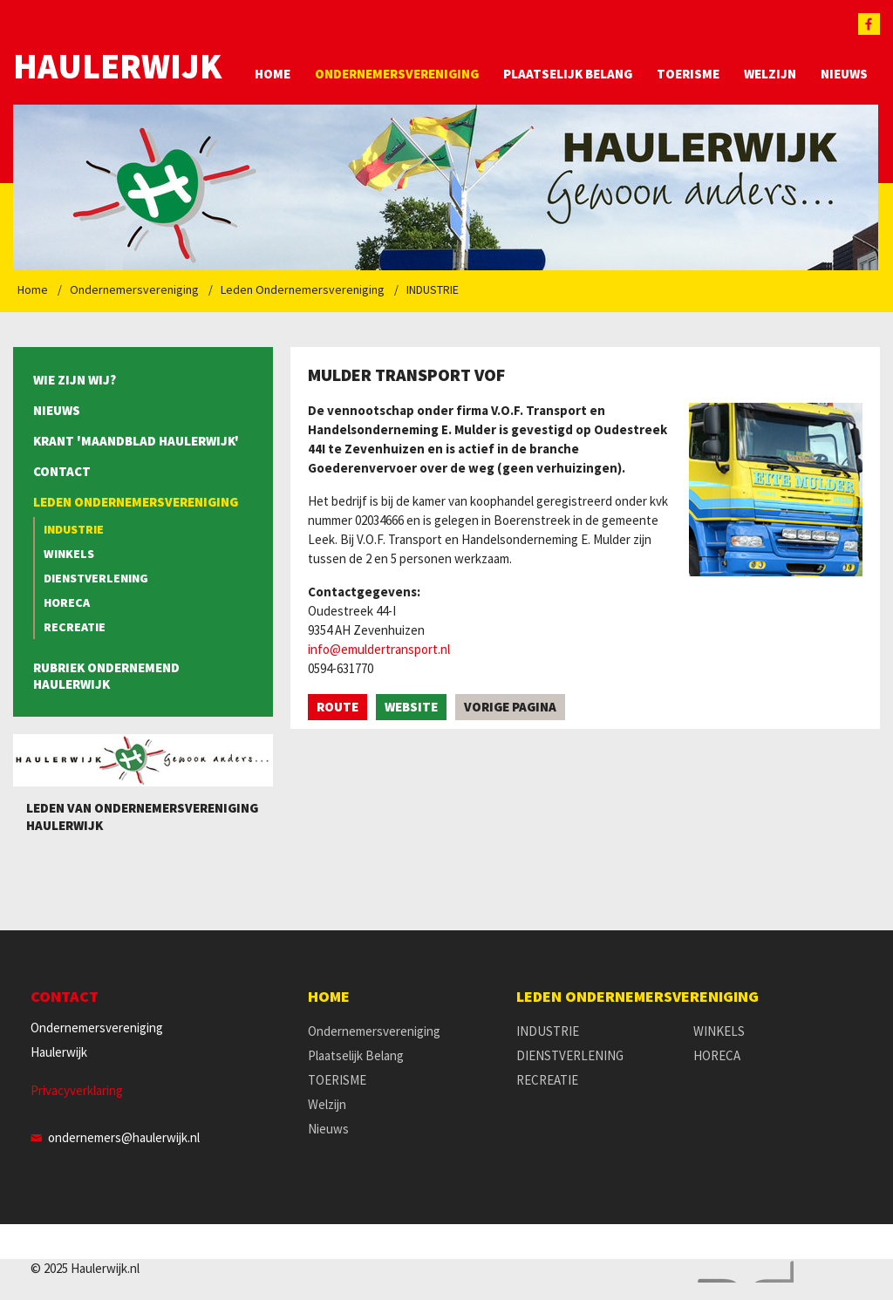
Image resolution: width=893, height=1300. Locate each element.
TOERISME (688, 73)
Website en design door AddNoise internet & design (741, 1272)
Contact (62, 471)
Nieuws (844, 73)
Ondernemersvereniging (397, 73)
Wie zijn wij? (74, 379)
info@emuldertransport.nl (379, 649)
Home (272, 73)
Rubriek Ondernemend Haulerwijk (106, 675)
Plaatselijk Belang (567, 73)
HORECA (67, 602)
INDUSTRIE (432, 289)
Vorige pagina (510, 706)
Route (337, 706)
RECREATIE (75, 627)
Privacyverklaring (77, 1090)
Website (411, 706)
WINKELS (69, 554)
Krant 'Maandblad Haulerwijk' (136, 440)
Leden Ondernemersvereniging (303, 289)
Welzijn (770, 73)
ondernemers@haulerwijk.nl (124, 1137)
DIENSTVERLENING (96, 578)
